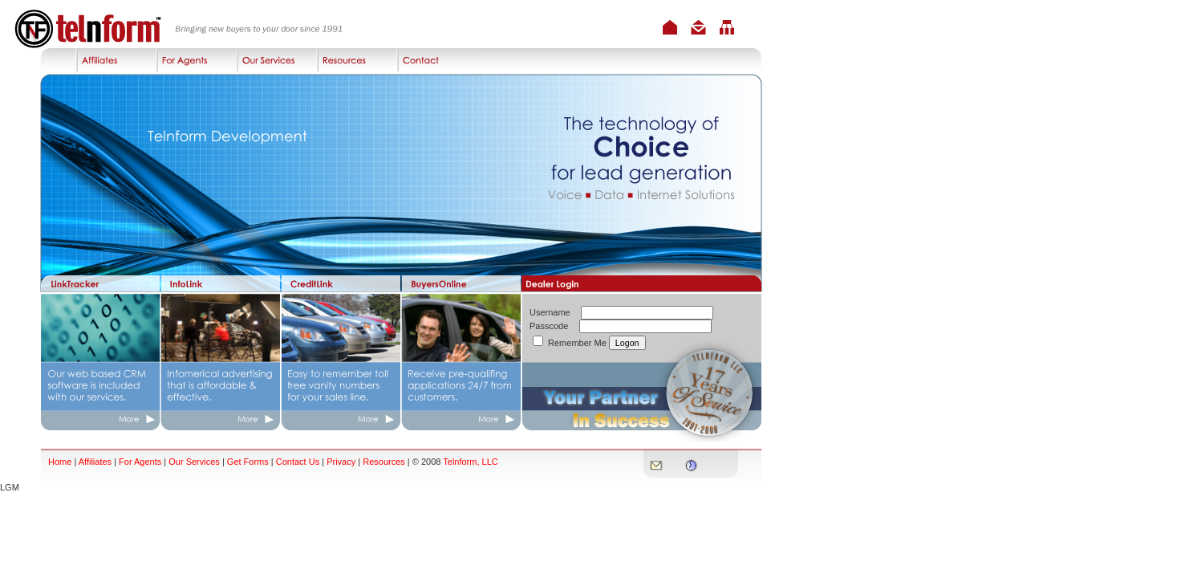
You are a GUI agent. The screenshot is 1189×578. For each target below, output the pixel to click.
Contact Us (297, 461)
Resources (384, 461)
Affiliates (95, 461)
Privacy (341, 461)
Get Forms (249, 461)
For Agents (140, 461)
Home (59, 461)
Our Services (194, 461)
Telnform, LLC (470, 461)
